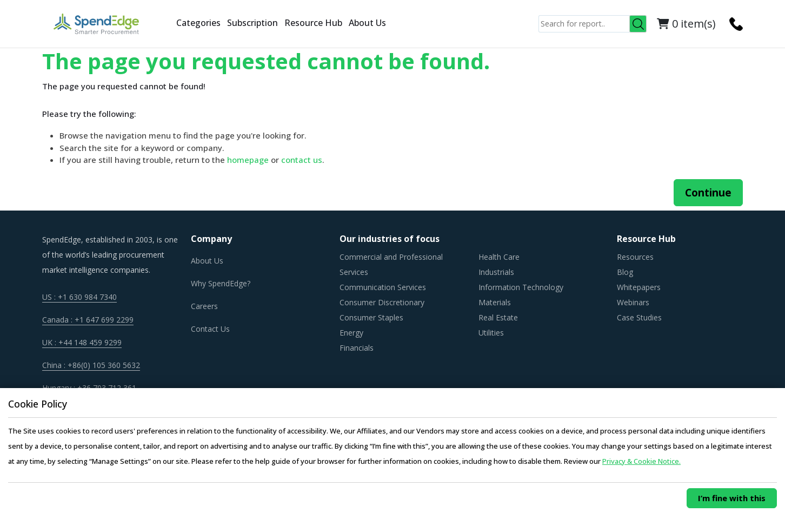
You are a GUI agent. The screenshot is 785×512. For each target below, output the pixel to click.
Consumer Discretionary (382, 302)
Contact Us (210, 329)
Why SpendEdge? (220, 283)
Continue (708, 193)
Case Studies (639, 317)
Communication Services (383, 287)
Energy (351, 332)
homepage (248, 159)
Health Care (499, 257)
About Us (367, 23)
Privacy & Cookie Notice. (641, 461)
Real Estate (498, 317)
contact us (301, 159)
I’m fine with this (732, 498)
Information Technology (520, 287)
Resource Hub (313, 23)
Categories (198, 23)
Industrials (496, 272)
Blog (625, 272)
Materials (494, 302)
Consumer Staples (371, 317)
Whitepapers (639, 287)
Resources (635, 257)
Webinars (633, 302)
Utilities (491, 332)
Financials (357, 348)
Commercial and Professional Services (391, 264)
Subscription (252, 23)
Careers (204, 306)
